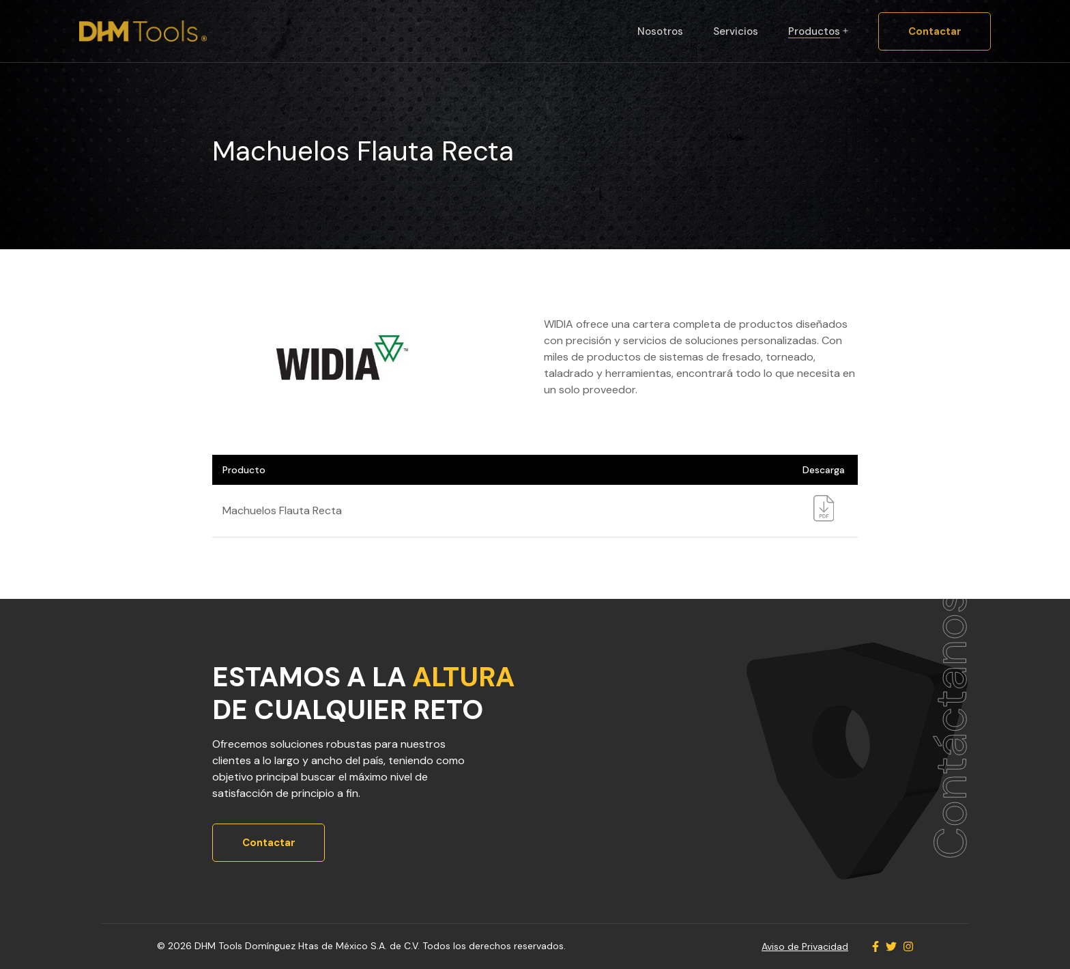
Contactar (934, 31)
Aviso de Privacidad (805, 946)
